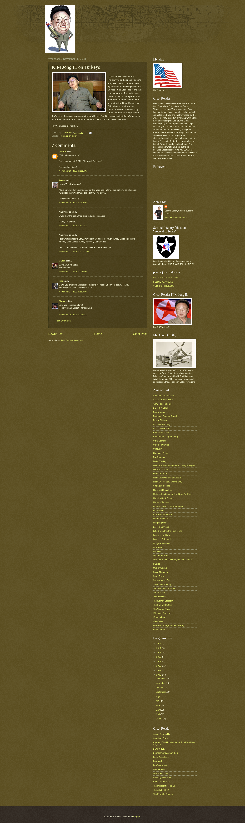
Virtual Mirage (159, 617)
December (161, 678)
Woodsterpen (159, 629)
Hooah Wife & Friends (163, 498)
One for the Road (161, 555)
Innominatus (159, 510)
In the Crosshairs (161, 757)
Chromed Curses (161, 445)
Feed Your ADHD (161, 473)
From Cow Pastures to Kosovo (167, 478)
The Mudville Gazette (163, 794)
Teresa (62, 180)
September (161, 692)
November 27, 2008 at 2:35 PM (73, 271)
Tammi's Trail (159, 592)
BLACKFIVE (159, 749)
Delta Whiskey (159, 461)
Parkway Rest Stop (162, 777)
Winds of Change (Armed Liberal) (168, 625)
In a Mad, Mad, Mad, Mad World (168, 506)
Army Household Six (162, 404)
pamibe (62, 151)
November (161, 683)
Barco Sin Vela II (161, 408)
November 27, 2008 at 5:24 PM (73, 292)
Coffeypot (157, 449)
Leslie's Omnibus (161, 527)
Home (98, 334)
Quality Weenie (160, 568)
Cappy (62, 261)
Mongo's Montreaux (162, 543)
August (159, 696)
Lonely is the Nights (162, 535)
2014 (158, 648)
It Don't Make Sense (162, 514)
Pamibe (156, 564)
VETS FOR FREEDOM (164, 286)
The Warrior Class (161, 609)
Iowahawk (157, 761)
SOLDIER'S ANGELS (163, 282)
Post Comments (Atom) (72, 340)
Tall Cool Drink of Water (164, 588)
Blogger (136, 816)
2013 (158, 652)
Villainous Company (162, 613)
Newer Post (55, 334)
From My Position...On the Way (167, 482)
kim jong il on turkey (68, 136)
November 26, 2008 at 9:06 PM (73, 202)
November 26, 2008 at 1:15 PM (73, 171)
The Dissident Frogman (164, 786)
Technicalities (159, 596)
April (158, 714)
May (158, 710)
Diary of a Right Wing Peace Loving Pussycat (174, 465)
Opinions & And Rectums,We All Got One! (172, 559)
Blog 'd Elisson (160, 420)
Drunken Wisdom (161, 469)
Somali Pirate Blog (161, 781)
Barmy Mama (159, 412)
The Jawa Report (161, 790)
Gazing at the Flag (161, 486)
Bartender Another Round (165, 416)
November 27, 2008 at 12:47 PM (74, 251)
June (158, 705)
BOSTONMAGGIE (161, 428)
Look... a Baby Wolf (162, 539)
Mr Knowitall (159, 547)
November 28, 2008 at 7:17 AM (73, 314)
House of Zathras (161, 502)
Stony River (158, 576)
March (159, 719)
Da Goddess (159, 457)
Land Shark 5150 (161, 518)
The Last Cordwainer (163, 605)
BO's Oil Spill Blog (161, 424)
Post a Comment (63, 321)
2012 (158, 657)
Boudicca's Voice (161, 432)
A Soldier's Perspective (163, 395)
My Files (157, 551)
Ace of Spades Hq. (161, 734)
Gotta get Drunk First (163, 490)
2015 (158, 643)
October (160, 687)
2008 (158, 675)
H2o (61, 281)
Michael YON (159, 769)
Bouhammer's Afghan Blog (165, 436)
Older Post (140, 334)
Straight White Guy (162, 580)
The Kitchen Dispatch (163, 601)
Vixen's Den (158, 621)
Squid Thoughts (160, 572)
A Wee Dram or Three (163, 399)
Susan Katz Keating (162, 584)
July (158, 701)
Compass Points (160, 453)
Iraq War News (160, 765)
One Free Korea (160, 773)
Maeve (62, 301)
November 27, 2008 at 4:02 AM (73, 225)
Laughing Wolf (159, 523)
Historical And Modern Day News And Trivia (173, 494)
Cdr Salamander (160, 441)
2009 (158, 670)
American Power (160, 738)
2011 (158, 661)
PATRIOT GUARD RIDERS (165, 277)
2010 (158, 666)
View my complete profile (176, 217)
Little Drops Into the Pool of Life (167, 531)
